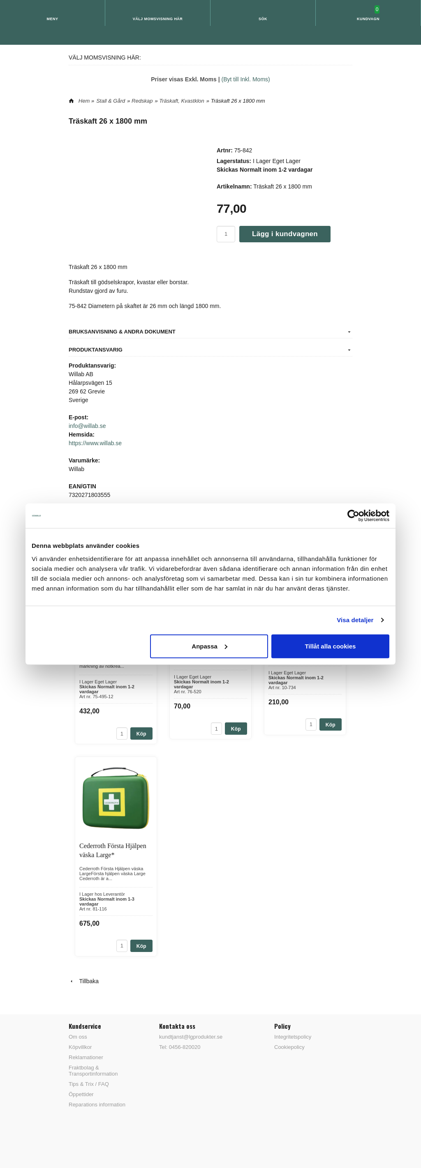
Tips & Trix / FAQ (89, 1084)
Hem (84, 101)
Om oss (78, 1037)
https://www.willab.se (95, 443)
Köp (141, 734)
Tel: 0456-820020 (179, 1047)
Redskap (142, 101)
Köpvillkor (80, 1047)
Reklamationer (86, 1057)
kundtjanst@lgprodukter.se (190, 1037)
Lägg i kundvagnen (285, 234)
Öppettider (81, 1094)
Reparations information (97, 1104)
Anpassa (209, 645)
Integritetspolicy (292, 1037)
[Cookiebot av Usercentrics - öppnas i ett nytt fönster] (353, 516)
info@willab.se (87, 426)
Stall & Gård (110, 101)
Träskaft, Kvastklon (181, 101)
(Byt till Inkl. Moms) (246, 79)
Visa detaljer (355, 619)
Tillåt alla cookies (330, 645)
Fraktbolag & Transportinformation (93, 1071)
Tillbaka (84, 981)
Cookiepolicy (289, 1047)
